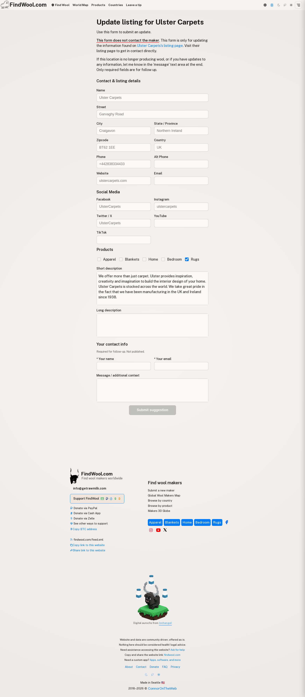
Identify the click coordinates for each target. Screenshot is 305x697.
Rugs (192, 259)
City (99, 123)
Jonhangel (165, 622)
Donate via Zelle (82, 518)
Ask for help (177, 649)
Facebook (103, 199)
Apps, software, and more (165, 659)
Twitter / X (104, 216)
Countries (115, 5)
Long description (108, 310)
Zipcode (102, 140)
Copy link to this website (87, 545)
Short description (109, 268)
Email (158, 173)
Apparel (106, 259)
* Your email (162, 359)
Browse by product (160, 505)
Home (150, 259)
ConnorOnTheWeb (162, 688)
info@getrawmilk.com (89, 488)
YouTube (160, 216)
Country (160, 140)
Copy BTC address (83, 529)
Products (98, 5)
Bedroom (171, 259)
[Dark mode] (279, 5)
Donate (154, 666)
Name (100, 90)
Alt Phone (161, 157)
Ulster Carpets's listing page (160, 46)
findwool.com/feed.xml (86, 539)
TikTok (101, 232)
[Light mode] (291, 5)
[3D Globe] (265, 5)
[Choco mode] (285, 5)
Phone (100, 157)
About (129, 666)
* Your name (105, 359)
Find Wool (60, 5)
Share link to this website (87, 550)
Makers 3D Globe (159, 510)
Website (102, 173)
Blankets (129, 259)
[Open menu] (298, 5)
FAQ (164, 666)
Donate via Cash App (85, 513)
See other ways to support (89, 523)
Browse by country (160, 500)
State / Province (166, 123)
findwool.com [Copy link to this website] (172, 654)
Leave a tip (134, 5)
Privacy (175, 666)
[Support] (272, 5)
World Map (80, 5)
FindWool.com (97, 473)
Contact (141, 666)
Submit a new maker (161, 490)
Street (101, 107)
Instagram (161, 199)
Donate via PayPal (83, 508)
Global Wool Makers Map (164, 495)
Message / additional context (117, 375)
